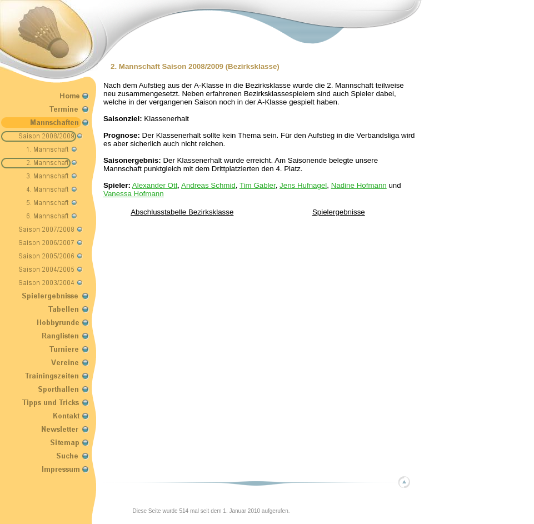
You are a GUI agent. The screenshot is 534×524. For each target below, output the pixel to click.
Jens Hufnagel (303, 185)
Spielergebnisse (338, 212)
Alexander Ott (155, 185)
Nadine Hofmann (359, 185)
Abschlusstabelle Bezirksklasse (182, 212)
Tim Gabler (257, 185)
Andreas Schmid (208, 185)
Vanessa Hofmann (133, 193)
